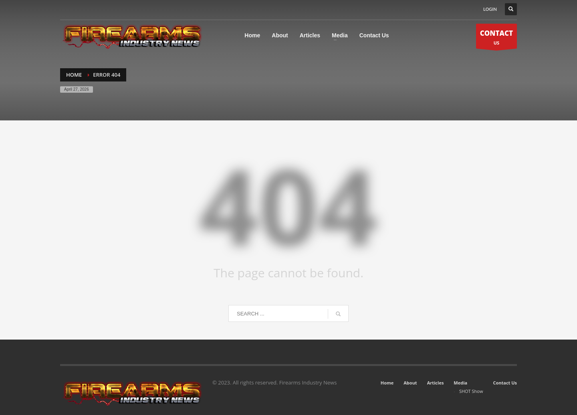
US (496, 38)
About (410, 383)
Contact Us (505, 383)
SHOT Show (471, 391)
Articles (435, 383)
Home (387, 383)
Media (460, 383)
